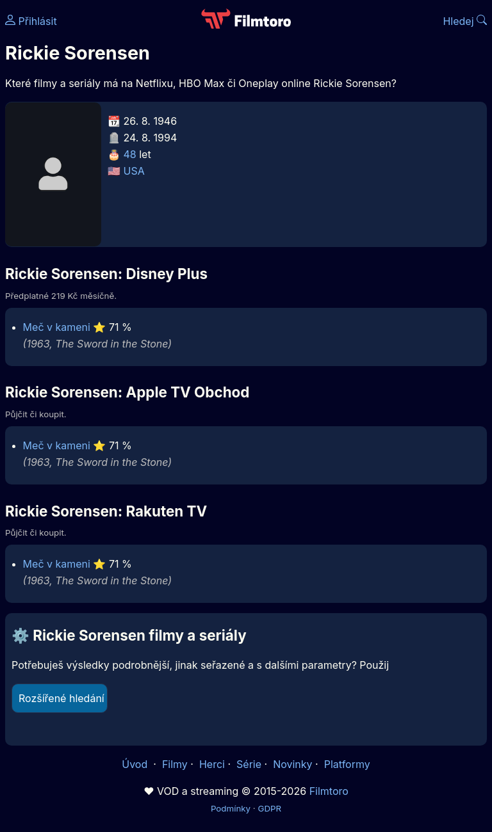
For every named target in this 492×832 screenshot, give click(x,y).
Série (248, 764)
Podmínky (230, 808)
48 (130, 154)
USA (134, 170)
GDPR (269, 808)
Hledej (465, 21)
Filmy (175, 764)
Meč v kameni (56, 327)
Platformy (347, 764)
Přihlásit (31, 21)
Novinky (292, 764)
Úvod (136, 764)
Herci (212, 764)
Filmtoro (328, 791)
